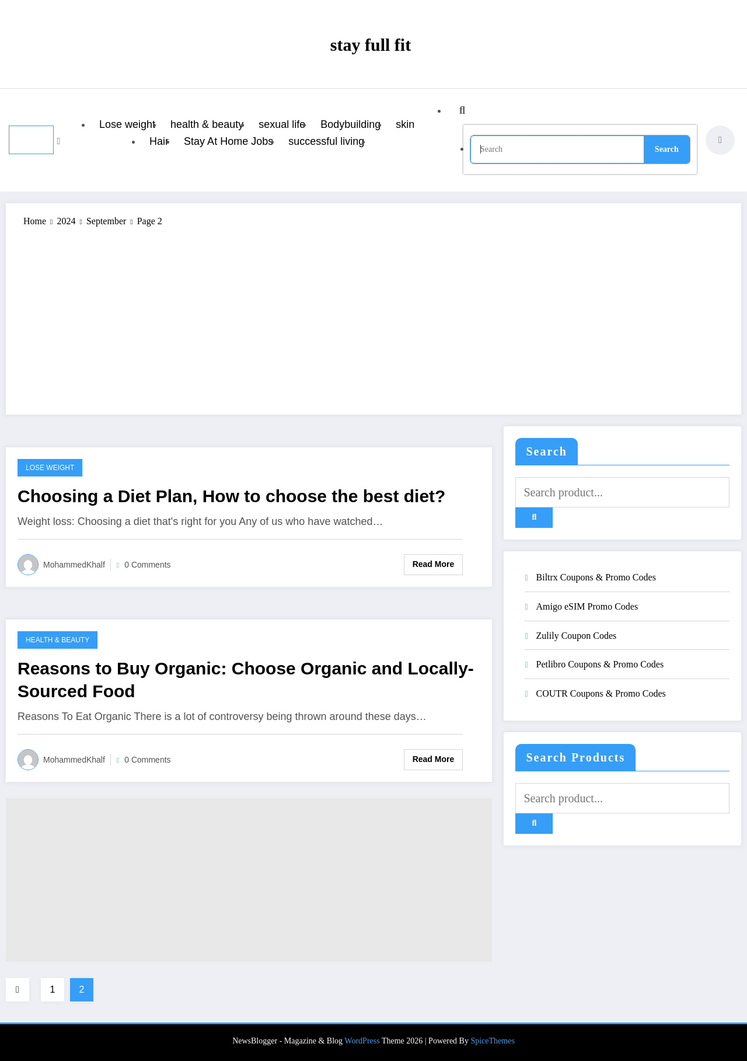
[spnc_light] (720, 140)
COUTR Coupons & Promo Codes (601, 693)
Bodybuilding (350, 124)
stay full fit (370, 44)
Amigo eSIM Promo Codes (587, 606)
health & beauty (206, 124)
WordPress (361, 1040)
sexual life (282, 124)
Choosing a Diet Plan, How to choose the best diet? (231, 496)
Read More (434, 564)
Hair (159, 141)
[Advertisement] (373, 315)
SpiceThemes (492, 1040)
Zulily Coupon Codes (576, 636)
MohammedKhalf (74, 564)
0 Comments (147, 564)
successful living (326, 141)
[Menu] (31, 140)
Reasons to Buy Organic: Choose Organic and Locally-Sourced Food (246, 680)
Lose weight (127, 124)
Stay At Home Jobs (228, 141)
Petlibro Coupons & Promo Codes (600, 664)
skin (405, 124)
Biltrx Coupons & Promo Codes (596, 577)
